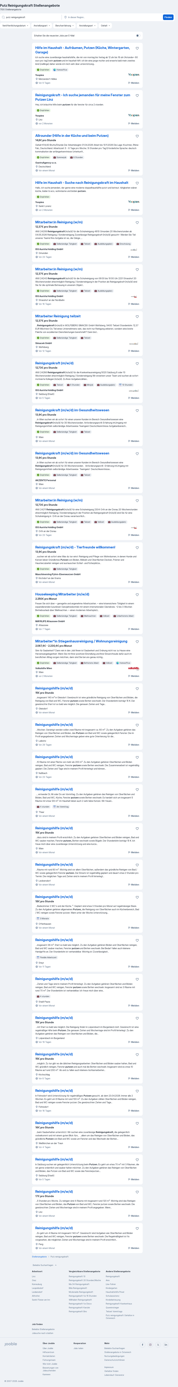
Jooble (21, 1381)
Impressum (109, 1367)
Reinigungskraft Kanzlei (79, 1307)
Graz (34, 1280)
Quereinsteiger (112, 1307)
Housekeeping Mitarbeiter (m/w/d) (62, 594)
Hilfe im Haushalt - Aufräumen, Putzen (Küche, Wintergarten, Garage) (82, 50)
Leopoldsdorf (37, 1288)
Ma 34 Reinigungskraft (79, 1284)
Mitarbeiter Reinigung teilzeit (58, 316)
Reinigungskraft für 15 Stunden (83, 1296)
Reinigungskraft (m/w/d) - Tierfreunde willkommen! (75, 547)
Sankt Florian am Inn (41, 1300)
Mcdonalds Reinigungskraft (81, 1292)
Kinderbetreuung (113, 1300)
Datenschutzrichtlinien (114, 1360)
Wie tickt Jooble (50, 1364)
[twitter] (158, 1345)
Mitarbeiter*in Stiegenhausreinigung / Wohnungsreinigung (81, 641)
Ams (108, 1280)
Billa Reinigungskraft (78, 1288)
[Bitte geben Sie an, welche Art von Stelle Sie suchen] (30, 17)
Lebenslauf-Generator (114, 1375)
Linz (33, 1276)
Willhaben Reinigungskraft (80, 1300)
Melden (133, 82)
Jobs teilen (78, 1348)
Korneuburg (37, 1284)
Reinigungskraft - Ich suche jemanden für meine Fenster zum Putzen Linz (82, 97)
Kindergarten (111, 1288)
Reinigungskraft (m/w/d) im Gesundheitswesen (72, 410)
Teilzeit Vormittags (114, 1311)
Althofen (36, 1296)
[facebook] (142, 1345)
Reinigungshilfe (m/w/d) (54, 688)
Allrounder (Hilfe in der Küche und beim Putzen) (72, 136)
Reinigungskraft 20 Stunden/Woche (85, 1280)
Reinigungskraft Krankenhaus (119, 1303)
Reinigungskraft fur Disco (80, 1303)
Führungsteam (49, 1360)
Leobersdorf (37, 1292)
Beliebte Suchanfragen (45, 1265)
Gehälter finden (111, 1371)
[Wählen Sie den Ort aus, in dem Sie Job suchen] (92, 17)
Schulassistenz (112, 1296)
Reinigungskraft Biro (78, 1311)
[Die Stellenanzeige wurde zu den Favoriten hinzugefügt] (137, 48)
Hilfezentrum (48, 1352)
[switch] (138, 35)
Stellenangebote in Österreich (117, 1352)
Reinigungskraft (113, 1276)
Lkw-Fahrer (111, 1284)
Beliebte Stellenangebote (43, 1329)
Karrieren (46, 1374)
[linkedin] (166, 1345)
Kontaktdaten (49, 1356)
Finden (168, 17)
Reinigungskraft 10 (77, 1276)
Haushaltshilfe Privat (115, 1292)
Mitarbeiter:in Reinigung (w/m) (59, 222)
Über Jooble (48, 1348)
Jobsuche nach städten (42, 1333)
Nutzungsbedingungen (114, 1356)
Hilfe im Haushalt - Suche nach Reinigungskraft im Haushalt (81, 183)
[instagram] (150, 1345)
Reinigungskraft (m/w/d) (54, 363)
